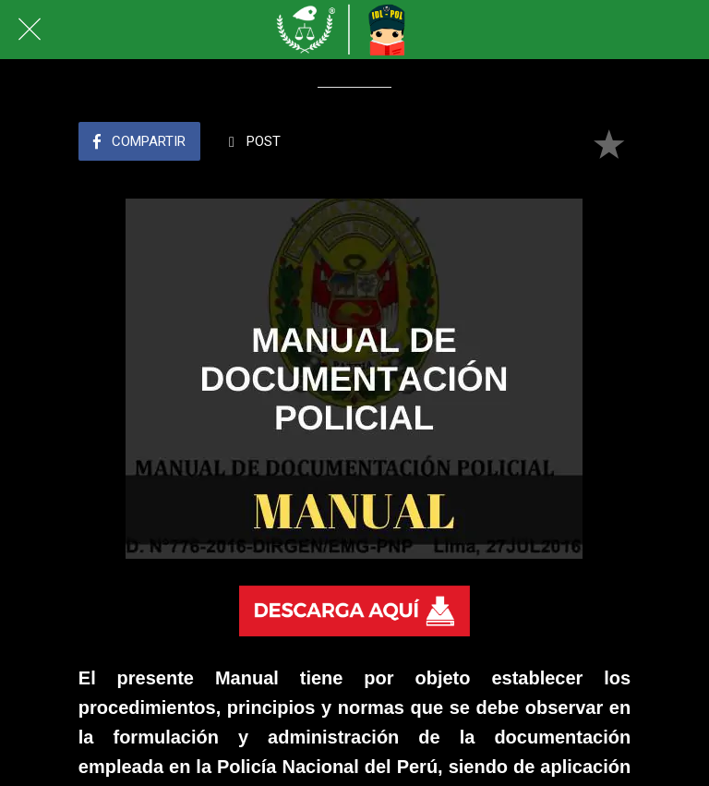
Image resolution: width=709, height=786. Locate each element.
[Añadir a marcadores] (608, 143)
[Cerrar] (29, 29)
